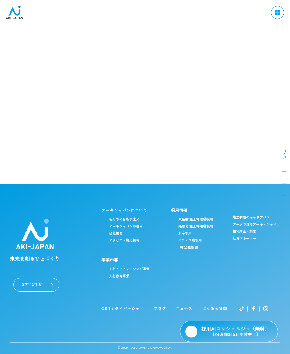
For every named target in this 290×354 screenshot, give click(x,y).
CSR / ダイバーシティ (125, 309)
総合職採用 (191, 247)
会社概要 (118, 233)
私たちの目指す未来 (126, 219)
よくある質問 (215, 309)
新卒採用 (186, 233)
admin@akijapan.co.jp (145, 116)
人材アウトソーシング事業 (131, 269)
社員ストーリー (245, 238)
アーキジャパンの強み (128, 226)
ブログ (162, 309)
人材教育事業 (121, 276)
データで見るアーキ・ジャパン (257, 224)
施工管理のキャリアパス (252, 217)
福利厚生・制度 (245, 231)
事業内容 (112, 260)
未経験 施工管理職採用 (197, 219)
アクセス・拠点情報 (126, 240)
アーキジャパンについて (126, 210)
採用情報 (180, 210)
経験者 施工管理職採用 (197, 226)
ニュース (185, 309)
